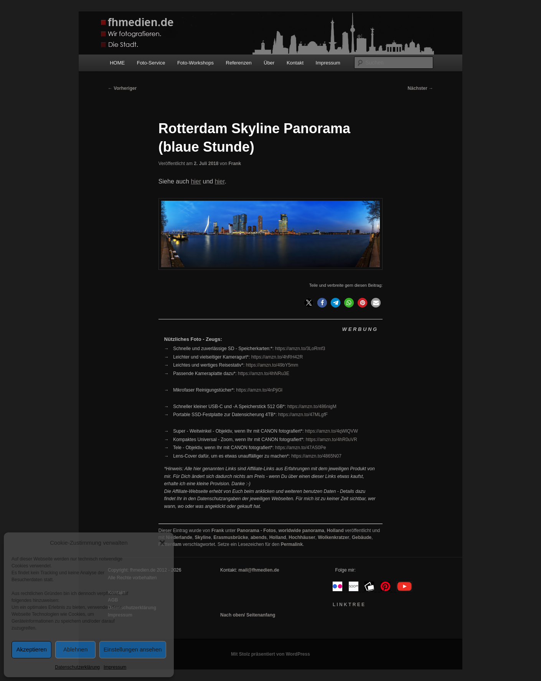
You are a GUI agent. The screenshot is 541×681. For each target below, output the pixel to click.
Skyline (203, 537)
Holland (335, 530)
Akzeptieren (31, 649)
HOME (117, 63)
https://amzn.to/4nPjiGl (259, 390)
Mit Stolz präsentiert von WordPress (270, 654)
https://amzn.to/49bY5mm (272, 365)
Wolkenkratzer (333, 537)
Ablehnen (75, 649)
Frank (234, 163)
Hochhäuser (302, 537)
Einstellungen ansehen (133, 649)
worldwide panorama (301, 530)
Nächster (420, 88)
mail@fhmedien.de (258, 570)
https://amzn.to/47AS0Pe (300, 447)
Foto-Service (151, 63)
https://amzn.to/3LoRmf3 (300, 348)
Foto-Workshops (195, 63)
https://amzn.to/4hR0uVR (331, 439)
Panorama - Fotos (256, 530)
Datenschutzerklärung (77, 667)
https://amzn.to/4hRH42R (277, 357)
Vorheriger (122, 88)
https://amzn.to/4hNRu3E (263, 373)
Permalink (292, 544)
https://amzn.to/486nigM (311, 406)
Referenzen (239, 63)
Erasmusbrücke (230, 537)
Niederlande (179, 537)
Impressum (115, 667)
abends (259, 537)
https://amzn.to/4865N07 (316, 456)
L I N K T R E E (349, 604)
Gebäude (361, 537)
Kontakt (295, 63)
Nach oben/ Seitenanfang (247, 615)
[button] (162, 543)
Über (269, 63)
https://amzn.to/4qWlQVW (331, 431)
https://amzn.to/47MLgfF (303, 414)
